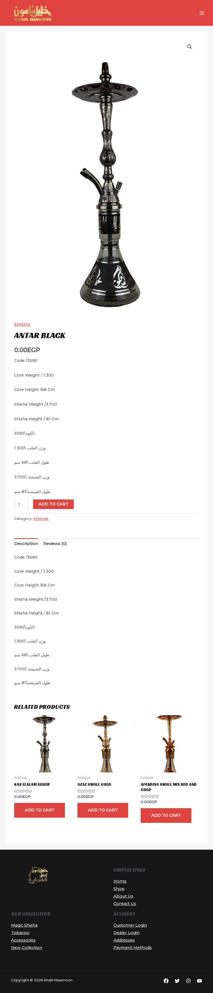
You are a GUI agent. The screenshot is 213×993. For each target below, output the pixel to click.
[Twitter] (177, 980)
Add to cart (53, 504)
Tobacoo (20, 932)
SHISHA (22, 324)
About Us (123, 896)
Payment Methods (132, 947)
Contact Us (124, 903)
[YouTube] (199, 980)
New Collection (26, 947)
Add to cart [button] (39, 810)
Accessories (23, 940)
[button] (190, 47)
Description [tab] (26, 543)
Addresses (124, 940)
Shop (119, 888)
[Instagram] (188, 980)
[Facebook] (166, 980)
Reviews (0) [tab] (55, 543)
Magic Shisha (24, 925)
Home (119, 881)
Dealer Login (126, 932)
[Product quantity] (21, 504)
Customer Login (130, 925)
